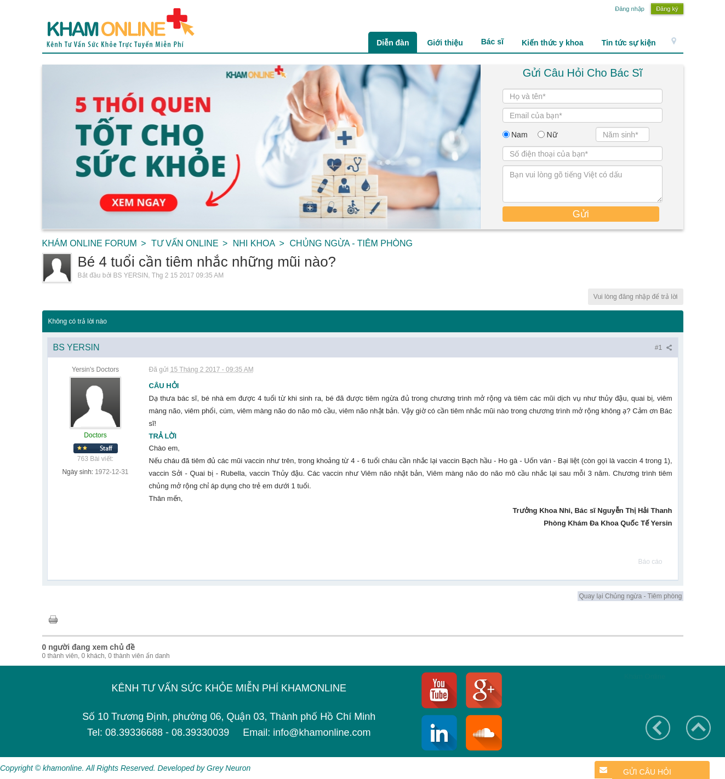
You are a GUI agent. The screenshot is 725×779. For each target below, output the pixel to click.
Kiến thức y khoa (553, 42)
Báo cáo (650, 562)
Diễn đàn (392, 42)
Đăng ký (667, 8)
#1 (663, 347)
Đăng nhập (629, 8)
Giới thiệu (445, 42)
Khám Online (644, 676)
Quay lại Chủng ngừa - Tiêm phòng (630, 596)
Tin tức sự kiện (629, 42)
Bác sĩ (492, 41)
